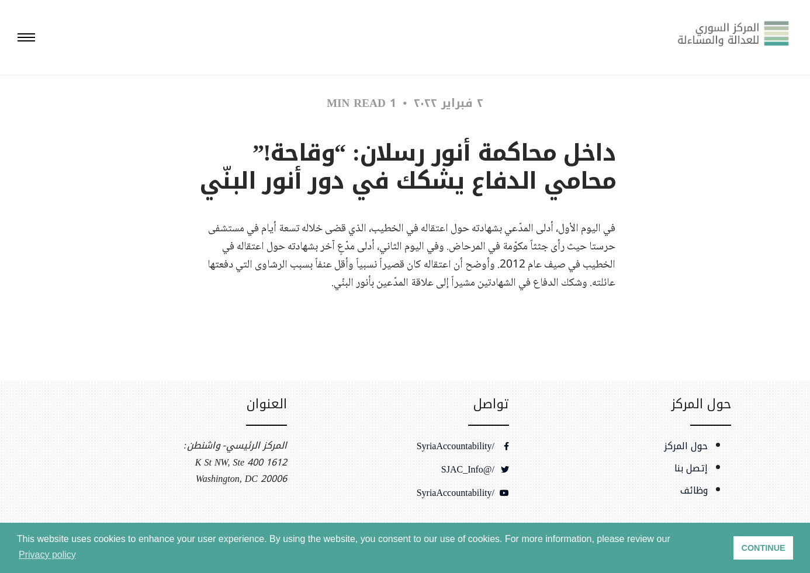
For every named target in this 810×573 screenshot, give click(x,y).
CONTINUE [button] (763, 548)
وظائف (694, 490)
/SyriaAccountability (463, 446)
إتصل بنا (691, 468)
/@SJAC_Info (475, 469)
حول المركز (686, 446)
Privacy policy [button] (47, 555)
